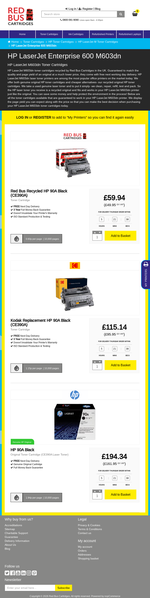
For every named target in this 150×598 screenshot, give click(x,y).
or (33, 117)
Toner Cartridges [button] (49, 34)
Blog (97, 8)
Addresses (84, 554)
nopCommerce (112, 596)
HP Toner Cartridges (61, 41)
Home (22, 34)
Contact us (84, 533)
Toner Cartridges (33, 41)
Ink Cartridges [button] (76, 34)
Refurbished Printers (103, 34)
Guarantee (11, 536)
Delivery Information (17, 540)
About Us (10, 544)
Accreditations (13, 525)
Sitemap (10, 529)
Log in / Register (79, 8)
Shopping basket (88, 558)
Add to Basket (120, 235)
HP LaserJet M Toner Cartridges (98, 41)
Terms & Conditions (90, 529)
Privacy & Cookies (89, 525)
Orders (82, 550)
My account (85, 546)
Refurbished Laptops (130, 34)
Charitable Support (16, 533)
